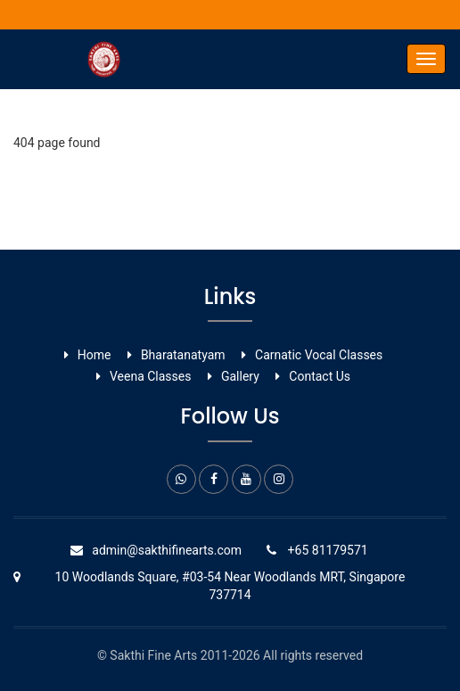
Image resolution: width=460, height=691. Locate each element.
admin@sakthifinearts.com (167, 550)
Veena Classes (151, 376)
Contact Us (319, 376)
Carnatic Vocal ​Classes (318, 355)
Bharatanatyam (183, 355)
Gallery (240, 376)
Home (94, 355)
